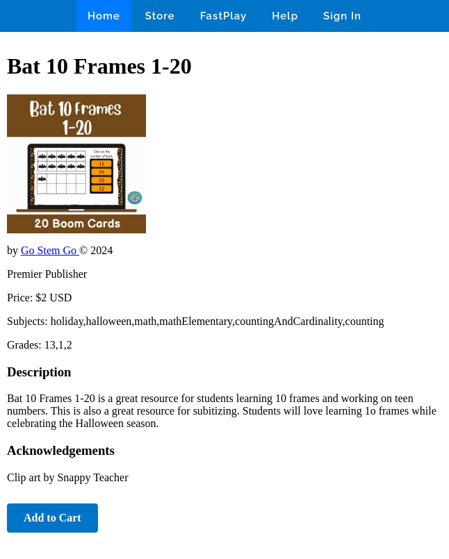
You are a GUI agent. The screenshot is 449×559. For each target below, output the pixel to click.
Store (160, 16)
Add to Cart (52, 518)
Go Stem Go (50, 250)
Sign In (342, 16)
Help (285, 16)
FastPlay (223, 16)
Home (104, 16)
